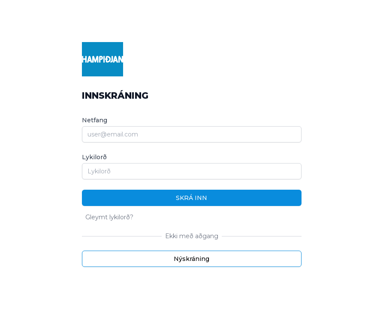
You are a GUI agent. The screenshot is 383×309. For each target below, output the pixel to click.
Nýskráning (191, 259)
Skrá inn (191, 198)
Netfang (94, 120)
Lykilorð (94, 157)
